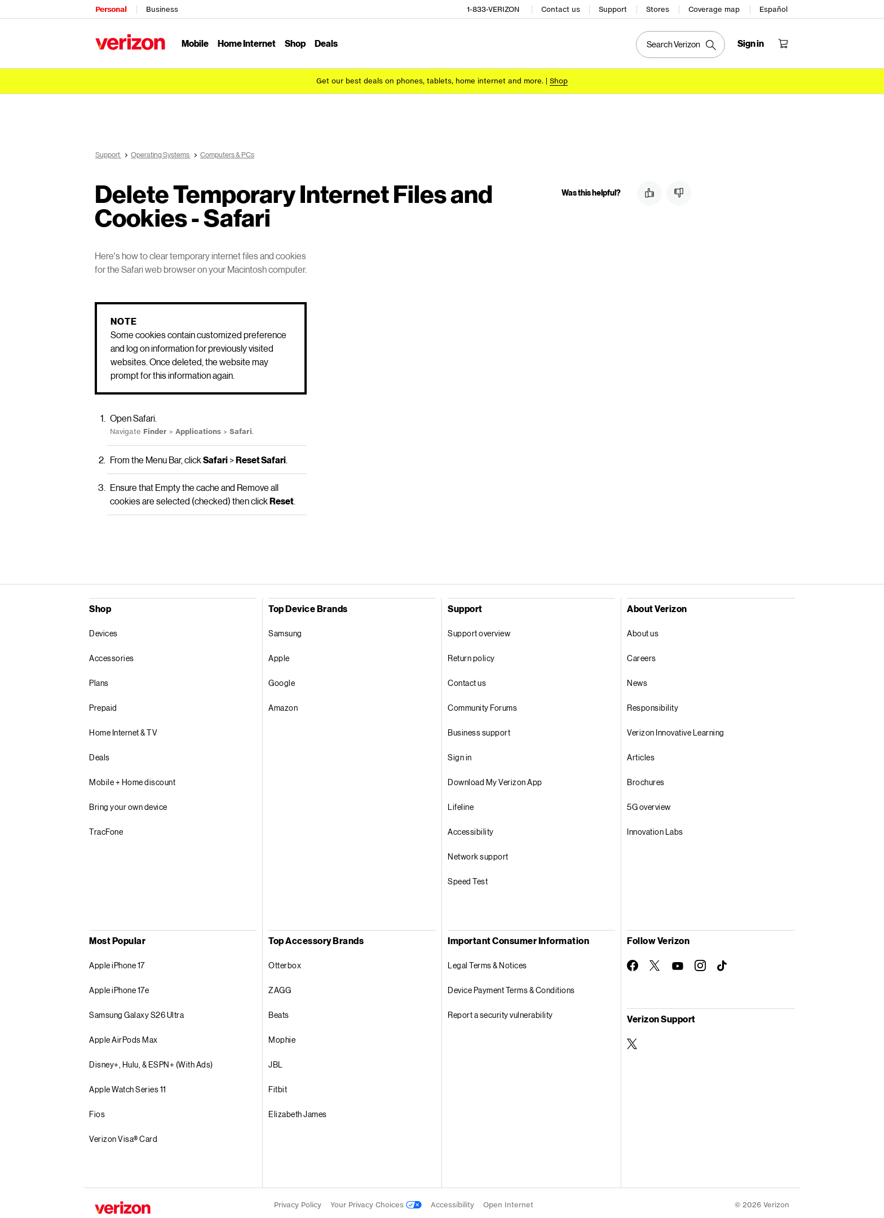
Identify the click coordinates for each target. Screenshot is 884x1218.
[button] (649, 193)
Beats (278, 1011)
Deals (99, 753)
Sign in (460, 753)
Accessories (111, 654)
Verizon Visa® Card (123, 1135)
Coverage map (714, 9)
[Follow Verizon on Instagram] (700, 961)
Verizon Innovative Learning (675, 728)
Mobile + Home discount (132, 778)
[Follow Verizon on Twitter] (655, 961)
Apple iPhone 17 (117, 961)
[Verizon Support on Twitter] (632, 1040)
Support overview (479, 629)
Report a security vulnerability (500, 1011)
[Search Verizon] (681, 43)
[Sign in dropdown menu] (751, 42)
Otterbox (284, 961)
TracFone (106, 827)
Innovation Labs (655, 827)
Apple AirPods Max (123, 1035)
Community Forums (482, 703)
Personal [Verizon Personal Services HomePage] (110, 9)
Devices (103, 629)
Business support (479, 728)
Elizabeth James (297, 1110)
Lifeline (461, 803)
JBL (275, 1060)
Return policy (471, 654)
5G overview (649, 803)
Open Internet (508, 1201)
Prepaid (103, 703)
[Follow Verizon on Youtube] (677, 962)
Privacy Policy (297, 1201)
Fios (97, 1110)
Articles (641, 753)
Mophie (281, 1035)
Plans (99, 679)
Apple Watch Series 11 (127, 1085)
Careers (641, 654)
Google (281, 679)
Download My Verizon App (495, 778)
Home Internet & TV (123, 728)
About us (642, 629)
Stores (658, 9)
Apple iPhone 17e (119, 986)
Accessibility (471, 827)
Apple (279, 654)
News (637, 679)
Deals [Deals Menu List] (325, 42)
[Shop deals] (559, 80)
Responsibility (652, 703)
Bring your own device (128, 803)
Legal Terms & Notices (487, 961)
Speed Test (468, 877)
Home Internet (246, 42)
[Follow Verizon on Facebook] (632, 961)
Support (613, 9)
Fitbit (277, 1085)
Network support (478, 852)
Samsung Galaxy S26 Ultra (136, 1011)
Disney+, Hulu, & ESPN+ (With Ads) (151, 1060)
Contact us (561, 9)
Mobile (194, 42)
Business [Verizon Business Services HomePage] (161, 9)
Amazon (283, 703)
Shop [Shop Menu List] (294, 42)
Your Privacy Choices (376, 1201)
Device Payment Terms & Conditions (511, 986)
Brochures (646, 778)
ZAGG (279, 986)
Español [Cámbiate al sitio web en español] (774, 9)
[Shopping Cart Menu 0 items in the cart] (783, 42)
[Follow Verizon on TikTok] (722, 962)
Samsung (285, 629)
